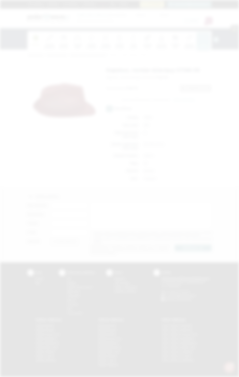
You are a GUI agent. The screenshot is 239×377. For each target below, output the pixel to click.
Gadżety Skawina (45, 351)
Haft (69, 308)
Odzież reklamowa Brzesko (177, 325)
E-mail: (31, 232)
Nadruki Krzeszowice (110, 338)
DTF (69, 278)
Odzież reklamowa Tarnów (176, 356)
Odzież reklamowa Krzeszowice (179, 334)
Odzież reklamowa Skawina (177, 351)
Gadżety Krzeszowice (47, 334)
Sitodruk (71, 283)
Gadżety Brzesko (45, 330)
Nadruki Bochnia (107, 325)
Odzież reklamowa (56, 55)
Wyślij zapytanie (184, 100)
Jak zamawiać (70, 4)
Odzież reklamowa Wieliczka (177, 360)
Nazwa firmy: (35, 214)
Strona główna (35, 4)
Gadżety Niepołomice (47, 343)
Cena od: (141, 14)
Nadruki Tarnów (107, 360)
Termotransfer (75, 313)
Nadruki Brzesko (107, 330)
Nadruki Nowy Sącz (109, 351)
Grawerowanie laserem (80, 287)
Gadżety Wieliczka (45, 360)
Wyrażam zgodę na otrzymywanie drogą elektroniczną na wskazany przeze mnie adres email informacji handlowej (153, 240)
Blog (112, 4)
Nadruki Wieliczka (108, 364)
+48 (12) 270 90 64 (179, 291)
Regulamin (53, 4)
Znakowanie (89, 4)
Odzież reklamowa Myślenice (178, 338)
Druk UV (71, 300)
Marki (103, 4)
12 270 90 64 (154, 4)
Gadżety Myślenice (46, 338)
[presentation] (216, 39)
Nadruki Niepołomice (110, 347)
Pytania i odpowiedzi (125, 287)
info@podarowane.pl (184, 295)
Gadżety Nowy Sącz (46, 347)
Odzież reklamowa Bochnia (176, 330)
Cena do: (164, 14)
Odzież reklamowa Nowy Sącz (178, 347)
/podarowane (184, 299)
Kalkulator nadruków (125, 291)
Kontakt (123, 4)
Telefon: (32, 223)
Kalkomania (73, 291)
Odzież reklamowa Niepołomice (179, 343)
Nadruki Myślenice (108, 343)
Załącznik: (33, 241)
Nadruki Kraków (107, 334)
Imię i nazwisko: (37, 205)
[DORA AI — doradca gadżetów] (229, 367)
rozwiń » (98, 241)
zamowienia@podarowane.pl (191, 4)
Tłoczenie (72, 304)
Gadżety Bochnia (44, 325)
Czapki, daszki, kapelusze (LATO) (88, 55)
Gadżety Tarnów (44, 356)
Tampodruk (73, 295)
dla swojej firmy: (102, 14)
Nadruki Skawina (107, 356)
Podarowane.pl (35, 55)
